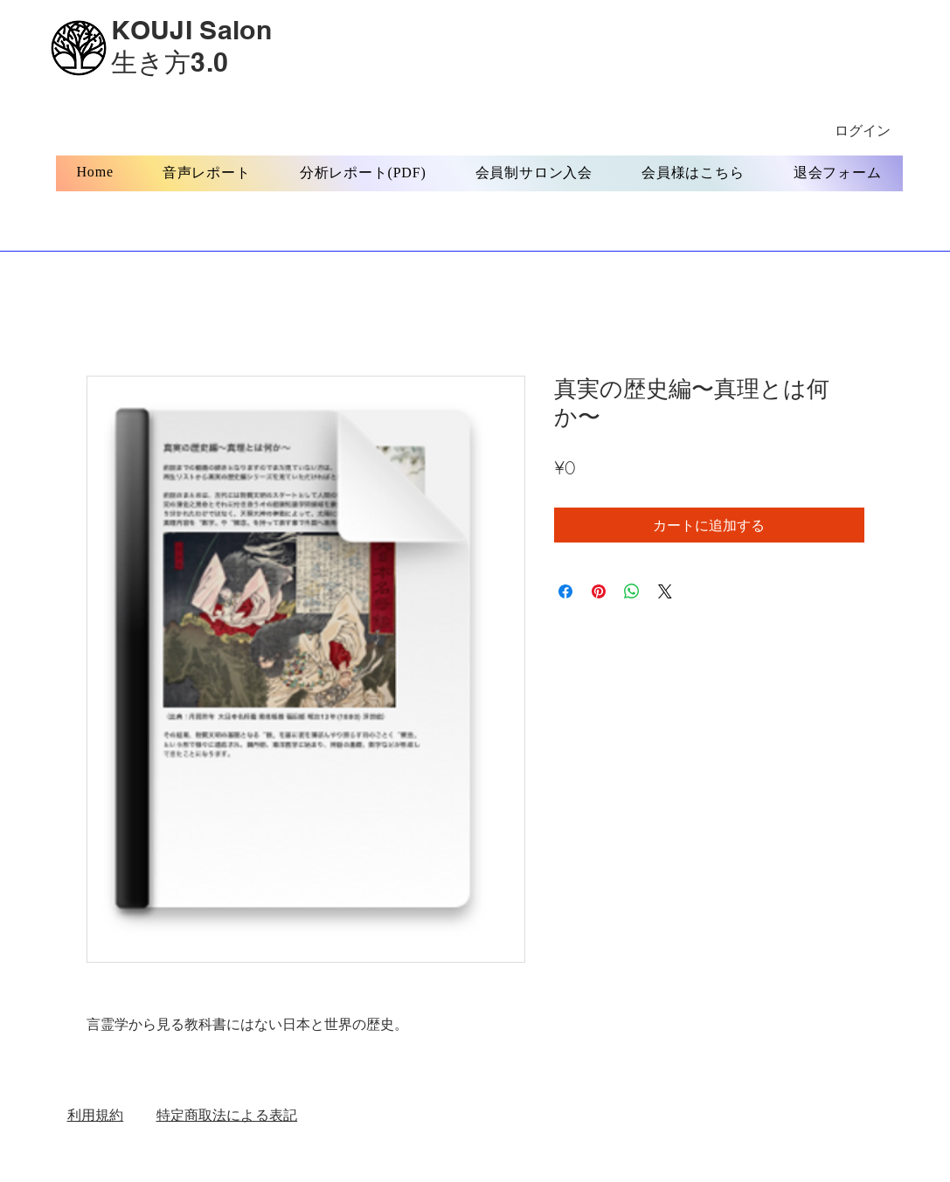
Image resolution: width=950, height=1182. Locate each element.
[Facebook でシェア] (565, 591)
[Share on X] (665, 591)
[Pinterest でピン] (598, 591)
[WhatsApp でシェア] (631, 591)
